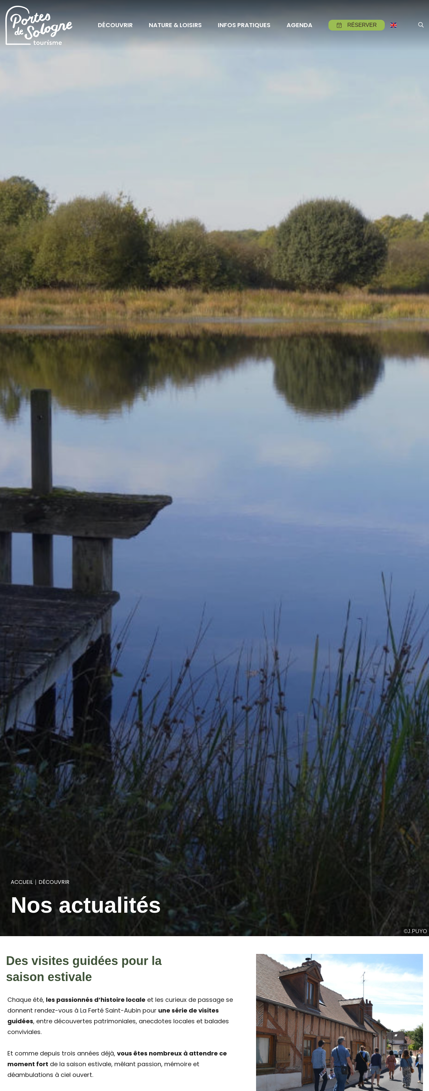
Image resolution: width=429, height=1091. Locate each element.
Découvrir (54, 882)
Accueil (22, 882)
